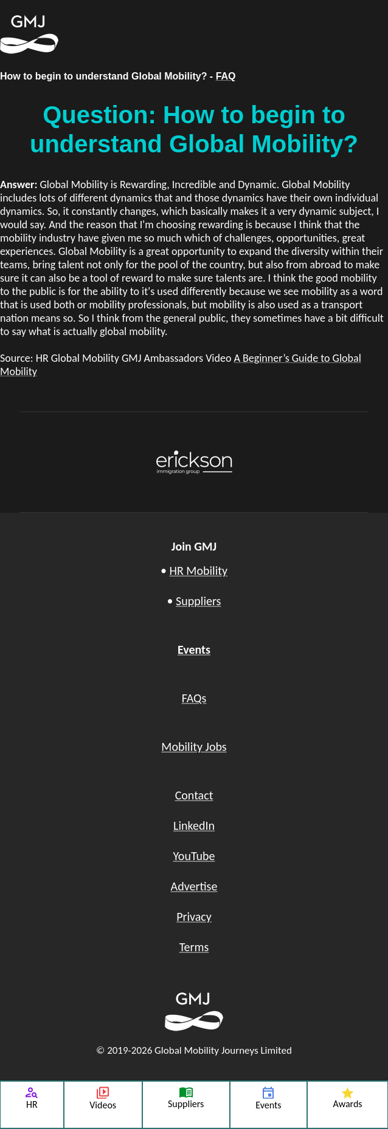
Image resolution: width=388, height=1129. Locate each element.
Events (194, 649)
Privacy (194, 916)
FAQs (194, 698)
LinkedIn (194, 825)
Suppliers (198, 601)
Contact (194, 795)
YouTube (194, 856)
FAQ (226, 76)
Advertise (194, 886)
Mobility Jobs (193, 746)
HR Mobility (198, 570)
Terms (194, 947)
